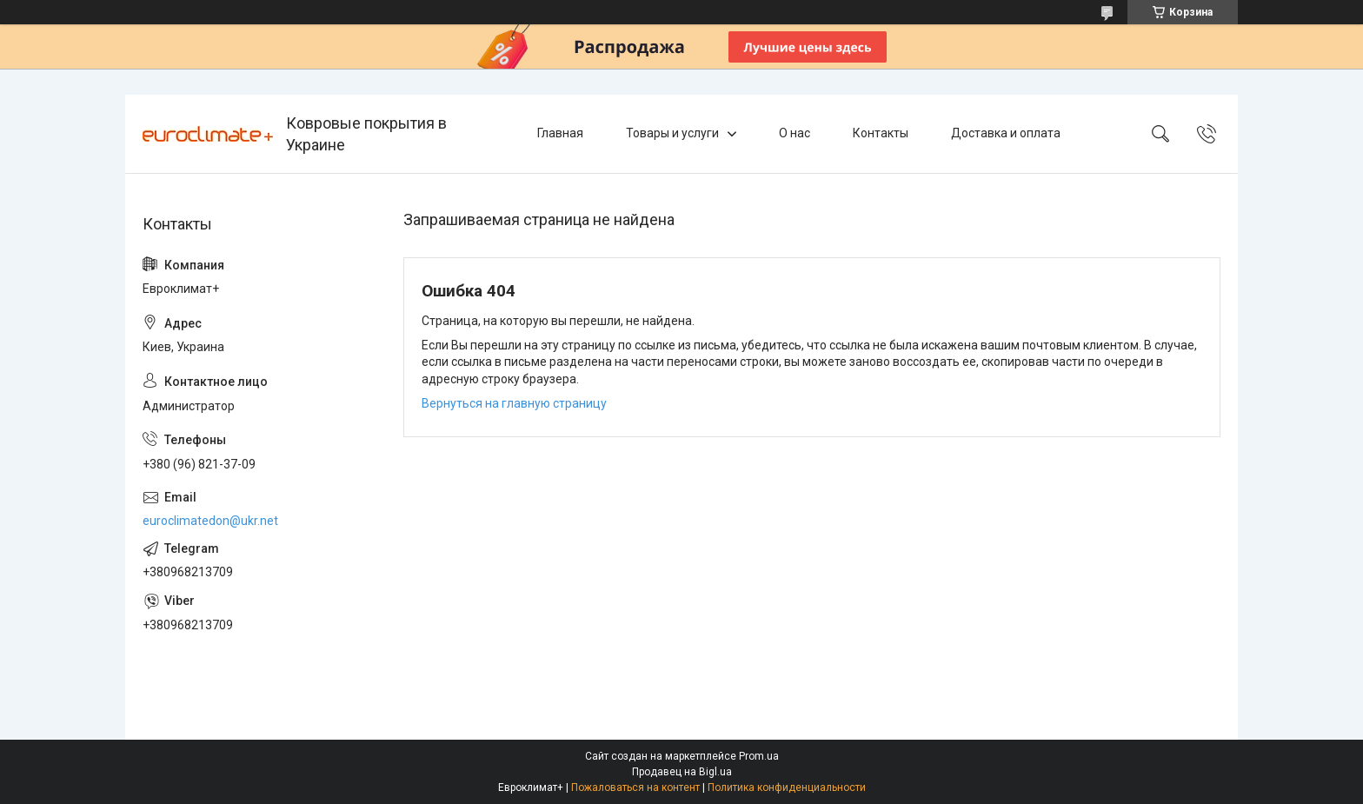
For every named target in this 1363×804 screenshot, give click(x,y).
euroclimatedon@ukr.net (210, 521)
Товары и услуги (672, 133)
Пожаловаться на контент (635, 787)
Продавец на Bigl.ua (682, 772)
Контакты (880, 133)
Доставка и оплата (1005, 133)
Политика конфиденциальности (787, 787)
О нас (794, 133)
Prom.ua (759, 756)
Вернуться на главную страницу (514, 403)
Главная (560, 133)
